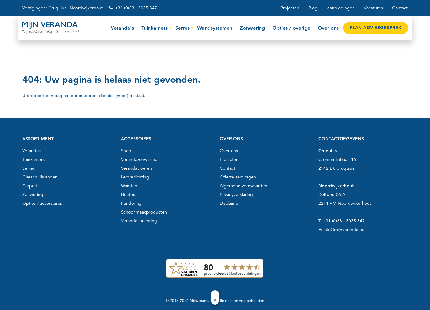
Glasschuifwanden (40, 177)
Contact (400, 8)
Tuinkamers (33, 159)
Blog (312, 8)
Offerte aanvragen (238, 177)
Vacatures (373, 8)
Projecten (290, 8)
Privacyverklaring (236, 194)
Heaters (128, 194)
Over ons (229, 150)
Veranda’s (31, 150)
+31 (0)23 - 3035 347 (136, 8)
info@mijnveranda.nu (343, 229)
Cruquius (57, 8)
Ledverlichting (135, 177)
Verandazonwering (139, 159)
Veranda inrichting (139, 221)
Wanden (129, 186)
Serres (28, 168)
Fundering (131, 203)
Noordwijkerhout (86, 8)
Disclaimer (230, 203)
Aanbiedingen (341, 8)
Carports (30, 186)
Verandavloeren (136, 168)
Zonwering (32, 194)
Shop (126, 150)
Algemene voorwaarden (243, 186)
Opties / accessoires (42, 203)
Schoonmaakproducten (144, 212)
